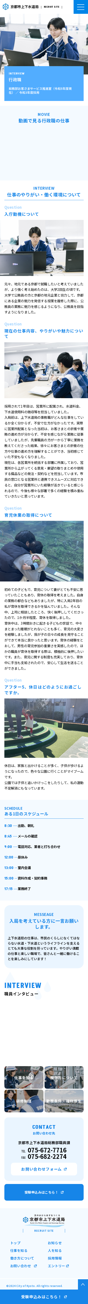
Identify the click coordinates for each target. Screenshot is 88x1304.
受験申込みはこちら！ (44, 1192)
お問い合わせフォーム (44, 1169)
